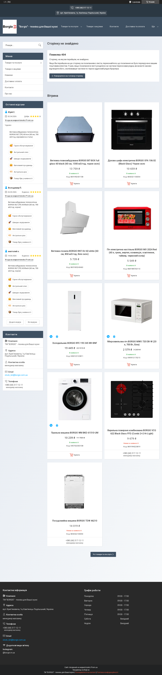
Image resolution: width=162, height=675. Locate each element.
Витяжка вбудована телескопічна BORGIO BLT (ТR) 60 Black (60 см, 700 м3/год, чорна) (23, 204)
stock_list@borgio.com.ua (16, 375)
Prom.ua (94, 667)
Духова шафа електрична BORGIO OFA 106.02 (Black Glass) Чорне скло (132, 162)
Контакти (114, 26)
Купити (77, 184)
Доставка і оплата (13, 81)
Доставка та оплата (135, 26)
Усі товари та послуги (102, 554)
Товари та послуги (69, 26)
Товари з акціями (94, 26)
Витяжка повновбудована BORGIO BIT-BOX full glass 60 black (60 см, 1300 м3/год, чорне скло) (75, 162)
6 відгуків (136, 2)
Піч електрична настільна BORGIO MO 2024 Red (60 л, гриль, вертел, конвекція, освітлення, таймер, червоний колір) (132, 252)
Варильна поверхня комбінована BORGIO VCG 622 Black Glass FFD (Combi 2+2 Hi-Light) (131, 432)
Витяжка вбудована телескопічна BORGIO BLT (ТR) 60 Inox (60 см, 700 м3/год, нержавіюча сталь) (24, 134)
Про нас (8, 94)
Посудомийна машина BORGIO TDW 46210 (74, 520)
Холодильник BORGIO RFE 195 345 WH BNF (74, 343)
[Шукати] (39, 45)
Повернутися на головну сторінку (68, 76)
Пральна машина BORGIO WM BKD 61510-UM (74, 432)
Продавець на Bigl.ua (81, 670)
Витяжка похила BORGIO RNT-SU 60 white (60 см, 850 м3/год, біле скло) (74, 252)
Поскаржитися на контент (85, 672)
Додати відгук (15, 322)
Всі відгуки (32, 322)
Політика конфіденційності (107, 672)
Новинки (9, 75)
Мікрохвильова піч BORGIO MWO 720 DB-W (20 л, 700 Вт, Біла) (131, 343)
